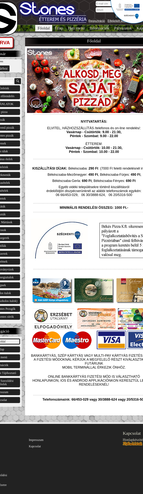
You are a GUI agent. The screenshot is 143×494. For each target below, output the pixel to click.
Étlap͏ (59, 28)
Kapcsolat (35, 446)
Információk (99, 28)
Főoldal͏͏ (44, 28)
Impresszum (36, 439)
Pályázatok (123, 28)
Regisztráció (97, 21)
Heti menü (76, 28)
